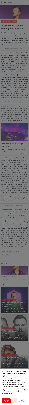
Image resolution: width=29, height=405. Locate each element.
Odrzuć (14, 400)
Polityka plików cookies (22, 401)
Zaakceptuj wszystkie (6, 401)
